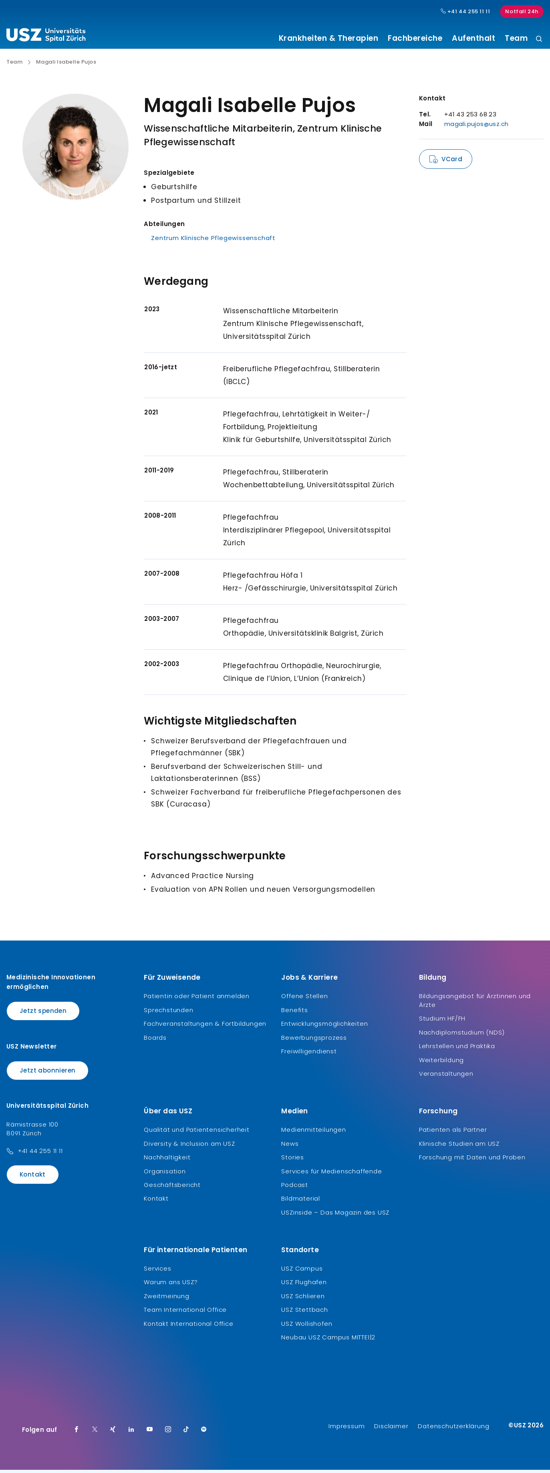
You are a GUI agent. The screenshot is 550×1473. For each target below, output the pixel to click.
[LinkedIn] (131, 1433)
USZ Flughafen (303, 1285)
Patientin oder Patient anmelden (197, 999)
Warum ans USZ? (170, 1285)
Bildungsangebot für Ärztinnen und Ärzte (475, 1003)
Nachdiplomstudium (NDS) (462, 1035)
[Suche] (539, 39)
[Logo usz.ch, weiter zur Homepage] (45, 36)
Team (516, 38)
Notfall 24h (521, 11)
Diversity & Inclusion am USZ (189, 1146)
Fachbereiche (415, 38)
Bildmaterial (300, 1201)
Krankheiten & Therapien (329, 38)
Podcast (294, 1188)
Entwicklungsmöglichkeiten (324, 1027)
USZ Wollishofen (306, 1326)
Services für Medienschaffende (331, 1174)
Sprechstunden (168, 1013)
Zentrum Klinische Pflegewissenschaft (213, 241)
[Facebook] (76, 1433)
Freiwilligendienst (308, 1054)
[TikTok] (186, 1433)
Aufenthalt (473, 38)
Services (157, 1271)
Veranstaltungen (446, 1077)
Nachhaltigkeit (167, 1160)
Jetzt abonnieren (47, 1073)
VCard (451, 162)
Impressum (346, 1429)
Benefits (294, 1013)
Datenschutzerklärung (453, 1429)
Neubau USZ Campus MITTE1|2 (328, 1340)
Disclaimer (391, 1429)
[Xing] (113, 1433)
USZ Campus (301, 1271)
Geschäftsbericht (172, 1188)
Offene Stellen (304, 999)
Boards (155, 1040)
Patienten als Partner (453, 1133)
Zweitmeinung (166, 1299)
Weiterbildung (441, 1063)
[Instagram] (168, 1433)
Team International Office (185, 1313)
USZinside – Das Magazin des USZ (335, 1215)
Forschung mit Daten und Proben (472, 1160)
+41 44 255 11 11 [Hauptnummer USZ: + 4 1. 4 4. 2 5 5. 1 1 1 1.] (465, 11)
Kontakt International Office (188, 1326)
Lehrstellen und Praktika (457, 1049)
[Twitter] (95, 1433)
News (289, 1146)
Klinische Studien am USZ (459, 1146)
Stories (292, 1160)
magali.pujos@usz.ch (476, 127)
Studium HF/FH (442, 1021)
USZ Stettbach (304, 1313)
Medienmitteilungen (313, 1133)
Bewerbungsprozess (314, 1040)
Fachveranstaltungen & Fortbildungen (205, 1027)
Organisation (165, 1174)
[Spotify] (204, 1433)
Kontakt (33, 1177)
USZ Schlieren (302, 1299)
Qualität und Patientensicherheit (197, 1133)
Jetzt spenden (43, 1014)
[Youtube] (150, 1433)
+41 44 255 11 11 (40, 1154)
